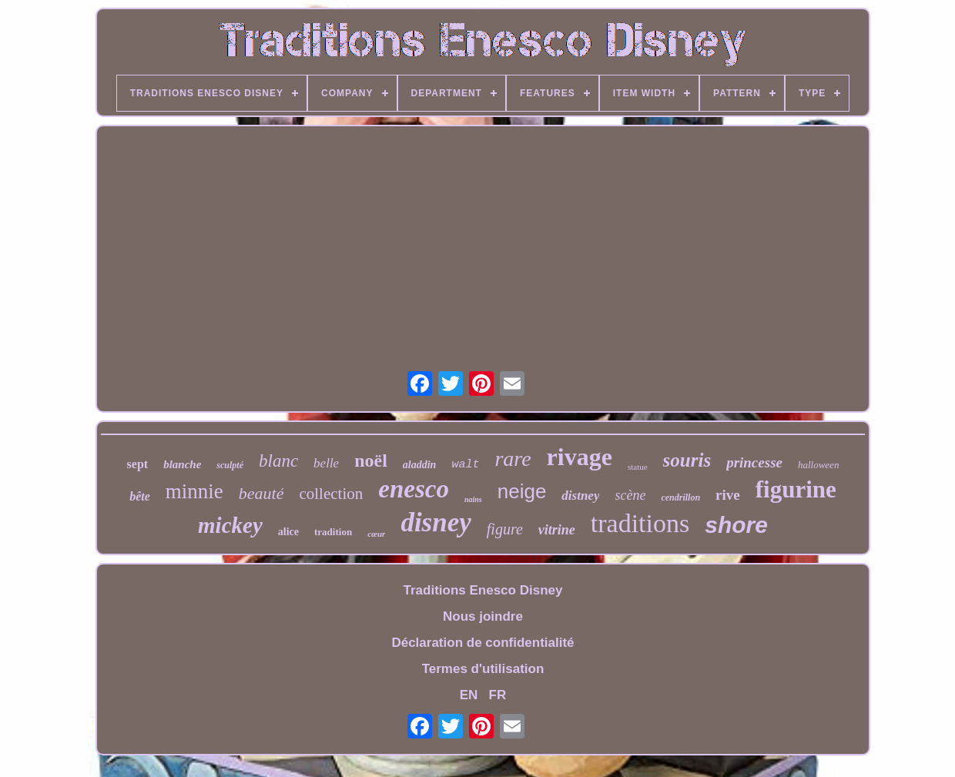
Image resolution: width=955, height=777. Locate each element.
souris (687, 460)
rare (512, 459)
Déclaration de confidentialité (482, 642)
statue (638, 466)
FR (498, 695)
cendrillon (680, 497)
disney (435, 522)
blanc (278, 461)
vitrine (556, 530)
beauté (261, 493)
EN (469, 695)
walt (465, 464)
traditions (640, 523)
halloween (818, 465)
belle (326, 463)
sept (138, 464)
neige (522, 491)
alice (288, 532)
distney (580, 495)
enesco (413, 489)
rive (727, 495)
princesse (754, 462)
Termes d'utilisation (483, 668)
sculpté (229, 465)
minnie (194, 491)
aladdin (420, 465)
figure (505, 529)
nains (473, 499)
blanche (182, 464)
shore (736, 525)
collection (331, 493)
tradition (333, 532)
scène (630, 495)
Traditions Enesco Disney (483, 590)
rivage (579, 457)
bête (139, 496)
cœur (376, 533)
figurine (796, 489)
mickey (230, 525)
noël (370, 460)
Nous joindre (483, 616)
